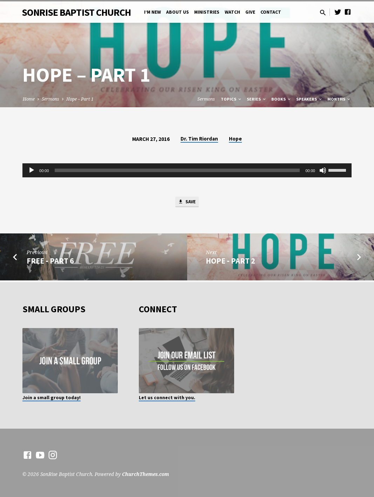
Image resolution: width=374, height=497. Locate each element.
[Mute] (322, 170)
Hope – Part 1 (80, 99)
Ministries (206, 12)
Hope (235, 138)
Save (187, 203)
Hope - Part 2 (230, 262)
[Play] (31, 170)
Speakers (309, 99)
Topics (231, 99)
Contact (270, 12)
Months (339, 99)
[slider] (177, 170)
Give (250, 12)
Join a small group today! (51, 398)
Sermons (50, 99)
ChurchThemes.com (145, 474)
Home (29, 99)
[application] (187, 170)
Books (281, 99)
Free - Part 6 (50, 262)
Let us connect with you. (167, 398)
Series (257, 99)
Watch (232, 12)
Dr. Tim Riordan (199, 138)
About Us (177, 12)
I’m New (152, 12)
